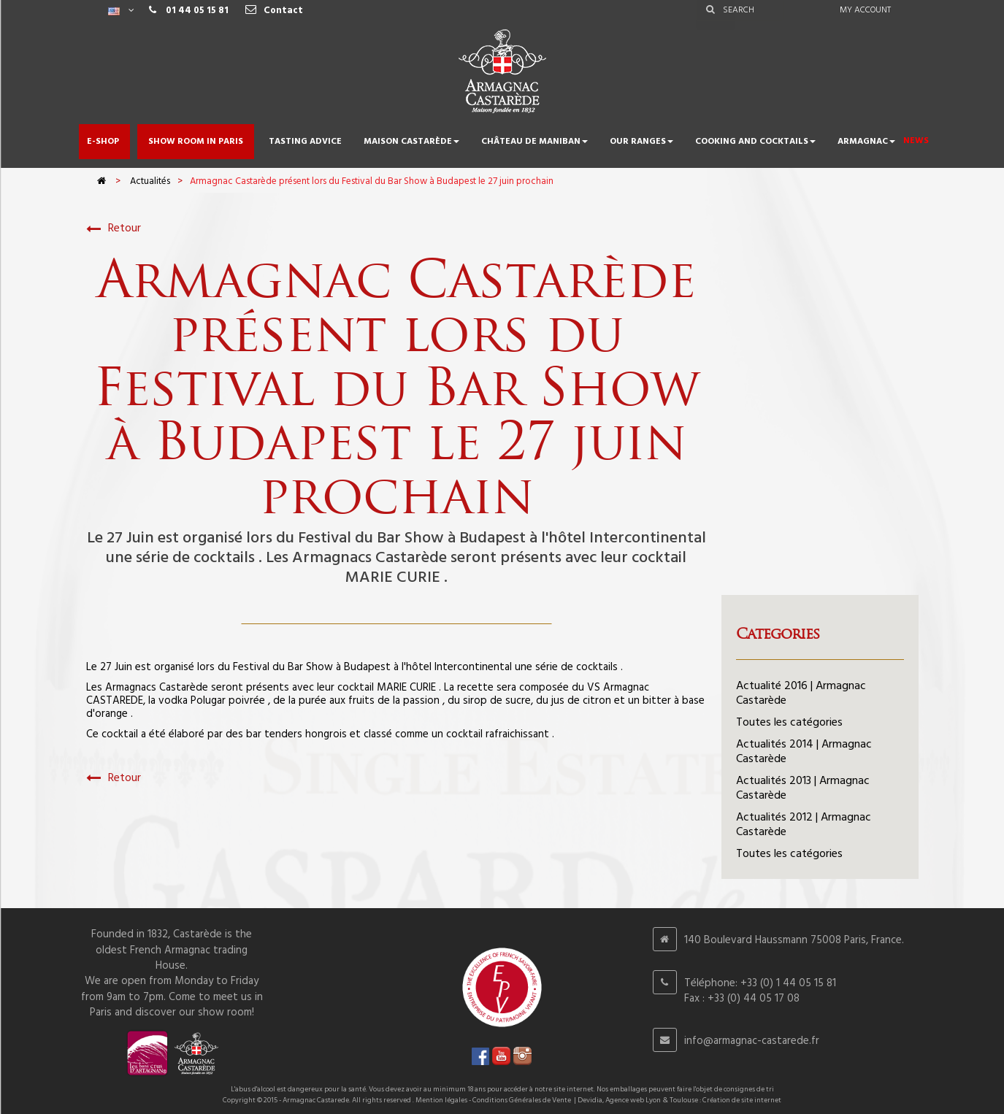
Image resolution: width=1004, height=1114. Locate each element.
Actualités (150, 181)
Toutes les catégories (789, 722)
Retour (113, 228)
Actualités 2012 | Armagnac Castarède (803, 825)
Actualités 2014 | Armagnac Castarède (804, 752)
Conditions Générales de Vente (521, 1100)
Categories (777, 633)
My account (865, 10)
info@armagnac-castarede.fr (751, 1041)
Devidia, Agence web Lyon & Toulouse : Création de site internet (679, 1100)
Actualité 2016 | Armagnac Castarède (801, 693)
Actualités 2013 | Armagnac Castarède (803, 788)
